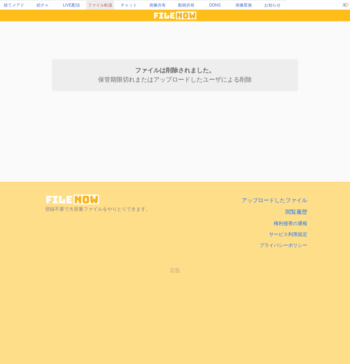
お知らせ (272, 5)
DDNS (215, 5)
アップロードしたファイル (274, 200)
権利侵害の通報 (290, 223)
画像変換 (243, 5)
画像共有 (157, 5)
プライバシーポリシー (283, 245)
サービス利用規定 (288, 234)
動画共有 (186, 5)
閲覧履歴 (296, 212)
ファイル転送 (100, 5)
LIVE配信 (71, 5)
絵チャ (43, 5)
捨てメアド (14, 5)
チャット (129, 5)
